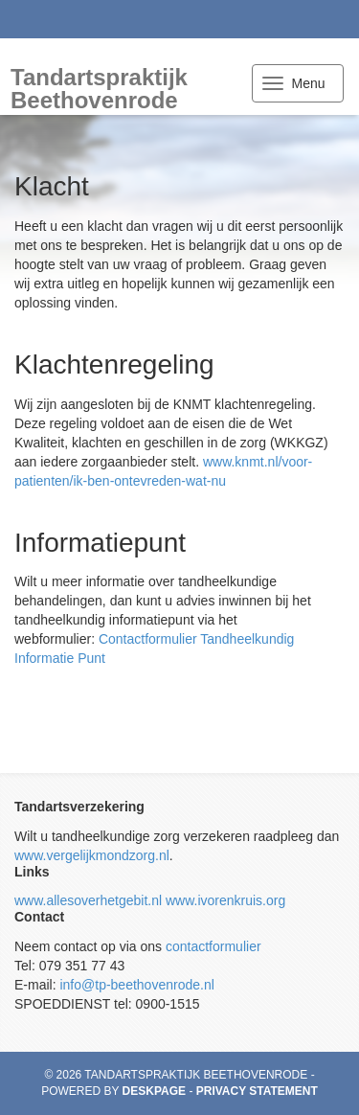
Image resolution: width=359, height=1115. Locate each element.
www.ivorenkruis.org (225, 900)
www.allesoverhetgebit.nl (88, 900)
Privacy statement (257, 1091)
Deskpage (154, 1091)
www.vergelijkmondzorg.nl (91, 855)
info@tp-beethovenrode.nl (136, 984)
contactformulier (213, 946)
